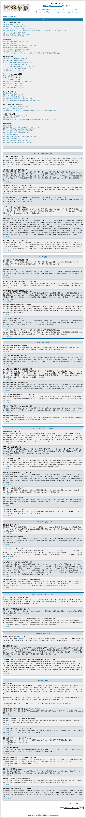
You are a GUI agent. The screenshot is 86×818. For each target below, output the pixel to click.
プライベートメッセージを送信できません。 (16, 106)
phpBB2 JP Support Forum (53, 815)
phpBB (39, 814)
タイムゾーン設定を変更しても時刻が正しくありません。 (20, 45)
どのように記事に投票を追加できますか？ (15, 64)
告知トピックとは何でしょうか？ (13, 85)
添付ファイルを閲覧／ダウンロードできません (17, 140)
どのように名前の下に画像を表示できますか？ (17, 49)
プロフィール (40, 12)
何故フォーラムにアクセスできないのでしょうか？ (18, 68)
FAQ (38, 9)
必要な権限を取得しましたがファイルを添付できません (19, 136)
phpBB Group (19, 638)
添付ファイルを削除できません (12, 138)
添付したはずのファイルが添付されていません (17, 133)
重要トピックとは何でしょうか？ (13, 83)
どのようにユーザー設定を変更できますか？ (16, 41)
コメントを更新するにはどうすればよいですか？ (17, 131)
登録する (75, 9)
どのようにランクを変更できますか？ (14, 51)
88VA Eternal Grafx (56, 6)
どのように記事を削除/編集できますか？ (15, 60)
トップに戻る (7, 166)
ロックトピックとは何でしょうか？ (13, 87)
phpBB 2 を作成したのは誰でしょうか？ (15, 116)
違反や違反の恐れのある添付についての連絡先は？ (18, 142)
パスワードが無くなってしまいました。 (15, 32)
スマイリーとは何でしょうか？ (12, 79)
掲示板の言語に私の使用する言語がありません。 (17, 47)
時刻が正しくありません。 (11, 43)
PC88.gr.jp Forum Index (9, 16)
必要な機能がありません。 (11, 118)
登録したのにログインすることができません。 (17, 34)
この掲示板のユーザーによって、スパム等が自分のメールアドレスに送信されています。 (30, 110)
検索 (44, 9)
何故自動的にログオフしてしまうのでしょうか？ (17, 28)
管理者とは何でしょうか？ (11, 93)
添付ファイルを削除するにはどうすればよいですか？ (19, 129)
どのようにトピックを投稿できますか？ (15, 59)
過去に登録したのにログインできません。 (15, 36)
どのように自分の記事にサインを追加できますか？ (18, 62)
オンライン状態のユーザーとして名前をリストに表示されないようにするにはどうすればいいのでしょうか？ (36, 30)
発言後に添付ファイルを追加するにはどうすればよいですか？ (21, 127)
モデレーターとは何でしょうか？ (13, 95)
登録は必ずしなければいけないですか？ (15, 26)
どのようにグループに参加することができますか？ (18, 98)
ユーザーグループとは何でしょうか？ (14, 97)
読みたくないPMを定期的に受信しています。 (16, 108)
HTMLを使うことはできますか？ (13, 78)
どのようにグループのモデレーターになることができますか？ (21, 100)
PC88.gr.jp (46, 6)
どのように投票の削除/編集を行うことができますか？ (19, 66)
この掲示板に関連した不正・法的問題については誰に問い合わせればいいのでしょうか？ (30, 120)
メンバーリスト (52, 9)
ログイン (75, 12)
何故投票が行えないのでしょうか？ (13, 70)
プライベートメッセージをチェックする (58, 12)
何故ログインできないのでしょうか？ (14, 24)
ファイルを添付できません (11, 134)
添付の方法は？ (7, 125)
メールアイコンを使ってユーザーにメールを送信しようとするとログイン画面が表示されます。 (32, 53)
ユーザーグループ (64, 9)
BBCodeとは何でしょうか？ (11, 76)
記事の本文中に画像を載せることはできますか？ (17, 81)
